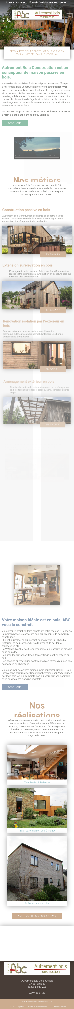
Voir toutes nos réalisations (37, 915)
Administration (60, 1007)
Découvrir (14, 123)
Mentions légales (17, 1007)
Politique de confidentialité (38, 1007)
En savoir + (51, 254)
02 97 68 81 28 (17, 2)
